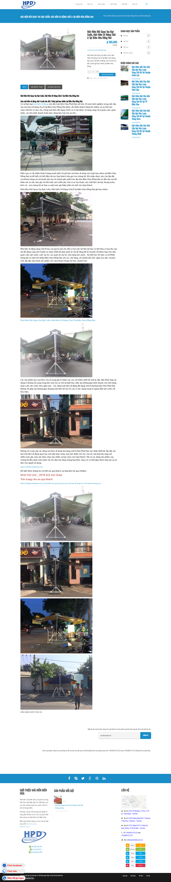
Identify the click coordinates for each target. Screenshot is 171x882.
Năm (132, 861)
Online (132, 845)
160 (140, 845)
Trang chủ (79, 4)
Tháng (132, 857)
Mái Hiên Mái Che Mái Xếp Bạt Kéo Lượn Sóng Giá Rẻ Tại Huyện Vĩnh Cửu (141, 85)
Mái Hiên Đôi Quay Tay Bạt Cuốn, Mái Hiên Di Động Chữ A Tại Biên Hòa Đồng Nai (57, 320)
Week (132, 853)
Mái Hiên (126, 41)
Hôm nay (132, 849)
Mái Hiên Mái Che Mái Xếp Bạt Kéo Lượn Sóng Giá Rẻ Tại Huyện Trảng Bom (141, 115)
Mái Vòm (126, 47)
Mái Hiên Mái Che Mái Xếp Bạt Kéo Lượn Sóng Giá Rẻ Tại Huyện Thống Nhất (141, 129)
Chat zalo (12, 871)
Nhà (104, 15)
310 (140, 849)
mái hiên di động (40, 104)
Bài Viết (124, 4)
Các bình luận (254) (54, 87)
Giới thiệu (113, 4)
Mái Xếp (126, 35)
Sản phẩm (101, 4)
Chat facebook (15, 865)
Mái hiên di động (128, 52)
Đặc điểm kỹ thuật (37, 87)
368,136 (140, 865)
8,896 (140, 853)
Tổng (132, 865)
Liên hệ (134, 4)
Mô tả (24, 87)
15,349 (140, 857)
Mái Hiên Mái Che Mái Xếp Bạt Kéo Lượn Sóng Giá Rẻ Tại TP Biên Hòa (141, 100)
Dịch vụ (90, 4)
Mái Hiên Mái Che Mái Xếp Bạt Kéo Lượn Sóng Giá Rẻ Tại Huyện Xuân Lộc (141, 71)
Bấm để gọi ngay (16, 878)
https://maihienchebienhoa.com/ (31, 467)
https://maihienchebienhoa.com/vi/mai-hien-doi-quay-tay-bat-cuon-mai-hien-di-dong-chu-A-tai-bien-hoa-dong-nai (60, 483)
